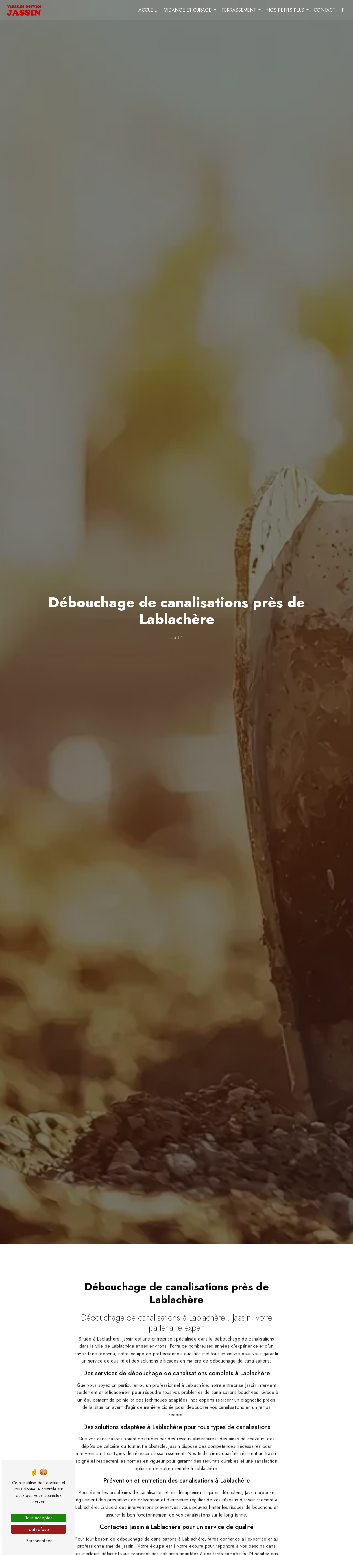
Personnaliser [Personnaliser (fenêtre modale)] (38, 1540)
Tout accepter (38, 1517)
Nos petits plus (285, 10)
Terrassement (238, 10)
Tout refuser (38, 1529)
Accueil (147, 10)
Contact (324, 10)
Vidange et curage (187, 10)
